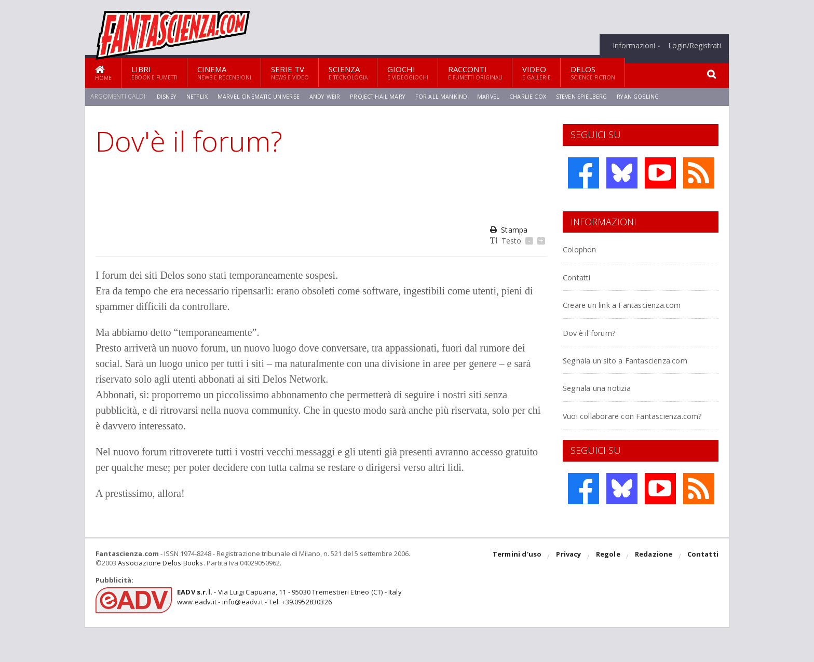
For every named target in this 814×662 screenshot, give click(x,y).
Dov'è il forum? (597, 343)
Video (536, 72)
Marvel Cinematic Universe (263, 96)
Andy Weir (332, 96)
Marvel (501, 96)
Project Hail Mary (387, 96)
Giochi (407, 72)
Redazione (654, 591)
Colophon (585, 248)
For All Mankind (453, 96)
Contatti (582, 276)
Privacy (571, 591)
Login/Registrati (694, 45)
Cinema (224, 72)
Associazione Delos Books (159, 597)
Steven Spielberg (598, 96)
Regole (610, 591)
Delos (593, 72)
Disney (167, 96)
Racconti (475, 72)
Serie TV (290, 72)
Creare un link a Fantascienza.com (604, 310)
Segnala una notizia (608, 410)
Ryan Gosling (656, 96)
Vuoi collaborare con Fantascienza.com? (610, 444)
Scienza (348, 72)
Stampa (508, 229)
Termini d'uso (521, 591)
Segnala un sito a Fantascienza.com (604, 376)
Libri (154, 72)
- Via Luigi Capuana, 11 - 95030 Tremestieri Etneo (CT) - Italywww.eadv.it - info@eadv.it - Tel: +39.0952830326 (286, 632)
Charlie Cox (542, 96)
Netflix (198, 96)
